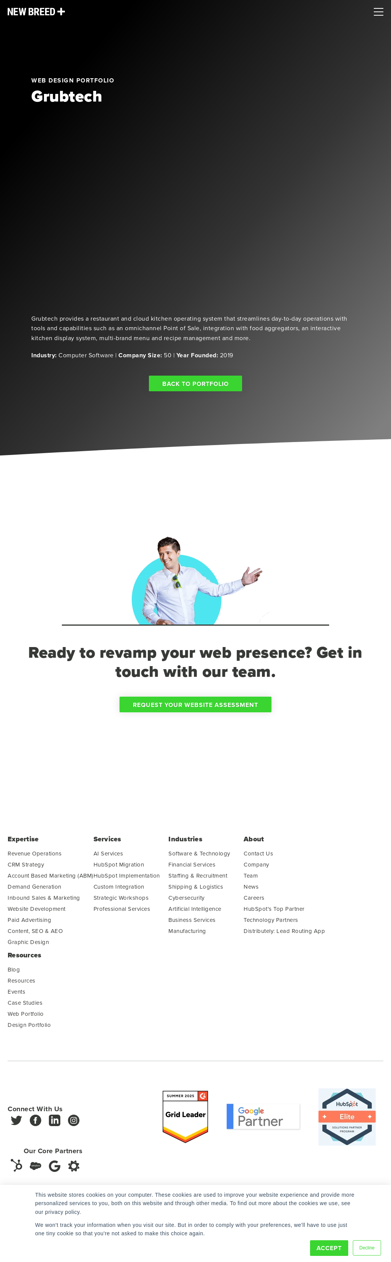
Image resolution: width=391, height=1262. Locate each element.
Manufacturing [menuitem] (187, 934)
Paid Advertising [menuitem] (29, 922)
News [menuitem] (251, 889)
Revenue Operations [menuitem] (34, 856)
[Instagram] (73, 1125)
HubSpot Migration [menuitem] (119, 867)
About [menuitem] (254, 842)
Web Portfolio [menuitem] (26, 1016)
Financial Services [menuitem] (191, 867)
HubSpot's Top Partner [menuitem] (274, 911)
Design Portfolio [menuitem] (29, 1027)
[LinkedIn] (54, 1125)
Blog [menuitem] (14, 972)
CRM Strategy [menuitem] (26, 867)
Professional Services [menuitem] (122, 911)
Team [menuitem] (251, 878)
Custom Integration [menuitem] (119, 889)
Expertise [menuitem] (23, 842)
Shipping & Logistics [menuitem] (195, 889)
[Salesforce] (35, 1168)
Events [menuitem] (16, 994)
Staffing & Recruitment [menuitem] (197, 878)
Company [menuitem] (256, 867)
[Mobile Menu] (378, 9)
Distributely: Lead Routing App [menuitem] (284, 934)
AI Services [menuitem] (108, 856)
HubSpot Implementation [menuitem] (127, 878)
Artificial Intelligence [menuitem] (194, 911)
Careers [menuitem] (254, 900)
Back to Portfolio (195, 383)
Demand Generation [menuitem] (34, 889)
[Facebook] (35, 1125)
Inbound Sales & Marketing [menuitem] (44, 900)
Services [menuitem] (107, 842)
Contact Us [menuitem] (258, 856)
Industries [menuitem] (185, 842)
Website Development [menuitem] (37, 911)
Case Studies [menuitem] (25, 1005)
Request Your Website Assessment (195, 707)
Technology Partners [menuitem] (271, 922)
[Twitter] (16, 1125)
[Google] (54, 1168)
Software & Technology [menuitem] (199, 856)
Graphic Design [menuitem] (28, 945)
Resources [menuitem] (24, 958)
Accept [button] (329, 1248)
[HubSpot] (16, 1167)
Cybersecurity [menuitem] (186, 900)
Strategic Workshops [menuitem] (121, 900)
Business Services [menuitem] (192, 922)
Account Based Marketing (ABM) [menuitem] (51, 878)
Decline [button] (367, 1248)
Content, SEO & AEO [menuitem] (35, 934)
